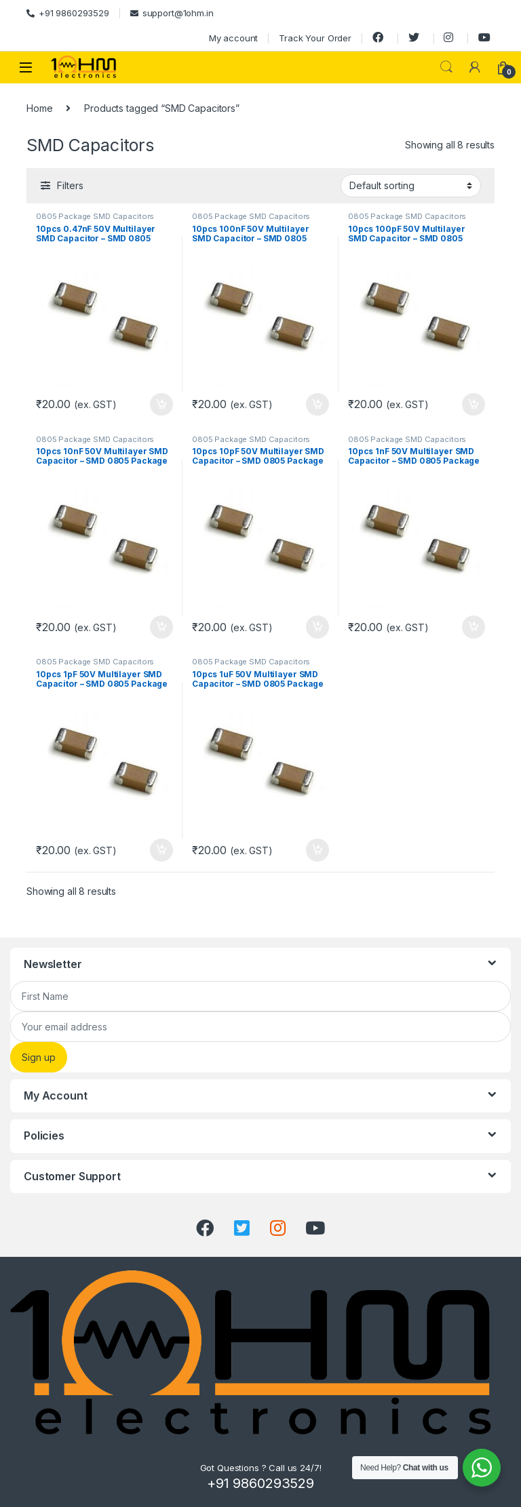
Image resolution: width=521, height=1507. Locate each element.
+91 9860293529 (67, 12)
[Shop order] (411, 185)
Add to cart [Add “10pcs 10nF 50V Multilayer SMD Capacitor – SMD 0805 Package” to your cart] (161, 627)
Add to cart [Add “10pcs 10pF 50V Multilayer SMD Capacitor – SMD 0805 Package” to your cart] (317, 627)
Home (39, 108)
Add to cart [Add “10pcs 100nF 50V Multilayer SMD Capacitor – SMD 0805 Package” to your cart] (317, 404)
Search (446, 67)
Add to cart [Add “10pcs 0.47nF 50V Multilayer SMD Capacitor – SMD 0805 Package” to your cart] (161, 404)
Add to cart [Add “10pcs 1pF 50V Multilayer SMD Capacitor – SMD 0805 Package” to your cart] (161, 850)
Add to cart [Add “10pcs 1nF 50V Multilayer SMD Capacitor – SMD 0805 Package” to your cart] (473, 627)
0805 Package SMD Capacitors (95, 216)
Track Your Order (315, 38)
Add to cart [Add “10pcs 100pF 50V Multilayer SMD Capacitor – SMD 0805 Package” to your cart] (473, 404)
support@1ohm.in (172, 12)
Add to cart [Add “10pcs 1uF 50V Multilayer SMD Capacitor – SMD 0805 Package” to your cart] (317, 850)
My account (233, 38)
